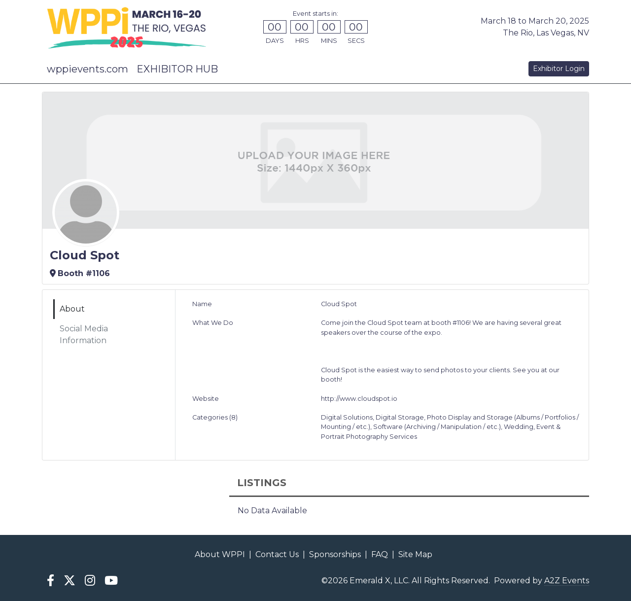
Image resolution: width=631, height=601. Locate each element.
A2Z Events (566, 580)
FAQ (379, 554)
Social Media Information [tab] (84, 334)
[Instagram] (90, 581)
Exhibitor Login (559, 68)
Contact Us (277, 554)
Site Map (415, 554)
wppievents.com (87, 69)
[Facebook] (50, 581)
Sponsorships (335, 554)
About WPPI (220, 554)
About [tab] (72, 309)
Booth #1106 (80, 273)
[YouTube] (111, 581)
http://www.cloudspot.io (359, 398)
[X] (69, 581)
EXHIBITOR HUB (177, 69)
